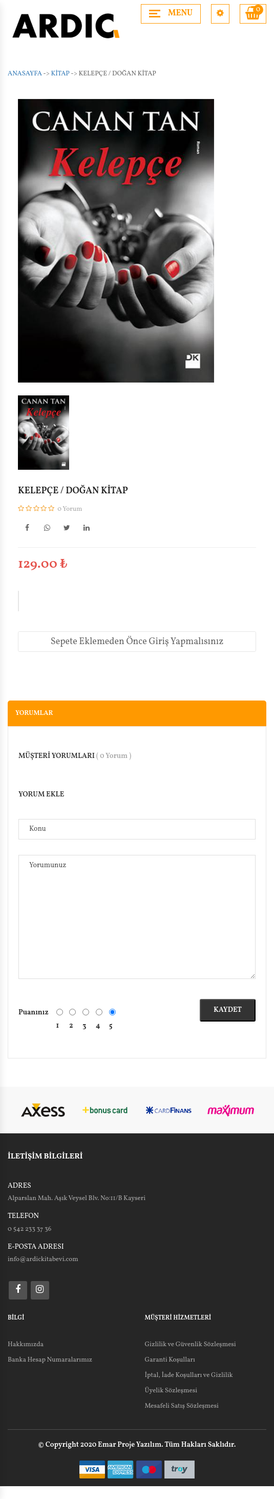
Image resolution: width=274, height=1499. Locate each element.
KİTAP (60, 73)
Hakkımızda (26, 1344)
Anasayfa (25, 73)
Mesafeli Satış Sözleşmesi (182, 1406)
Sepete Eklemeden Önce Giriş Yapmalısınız (137, 641)
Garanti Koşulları (170, 1360)
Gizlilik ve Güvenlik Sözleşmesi (190, 1344)
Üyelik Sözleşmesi (171, 1390)
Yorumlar (34, 713)
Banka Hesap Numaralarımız (50, 1360)
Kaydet (228, 1010)
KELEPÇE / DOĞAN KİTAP (73, 491)
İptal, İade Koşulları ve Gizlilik (189, 1375)
